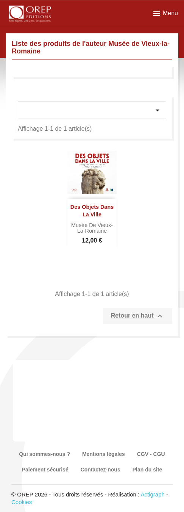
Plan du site (147, 470)
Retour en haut (137, 316)
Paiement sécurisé (45, 470)
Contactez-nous (100, 470)
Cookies (21, 502)
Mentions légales (103, 454)
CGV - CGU (151, 454)
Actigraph (152, 494)
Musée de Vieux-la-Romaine (92, 228)
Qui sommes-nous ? (44, 454)
